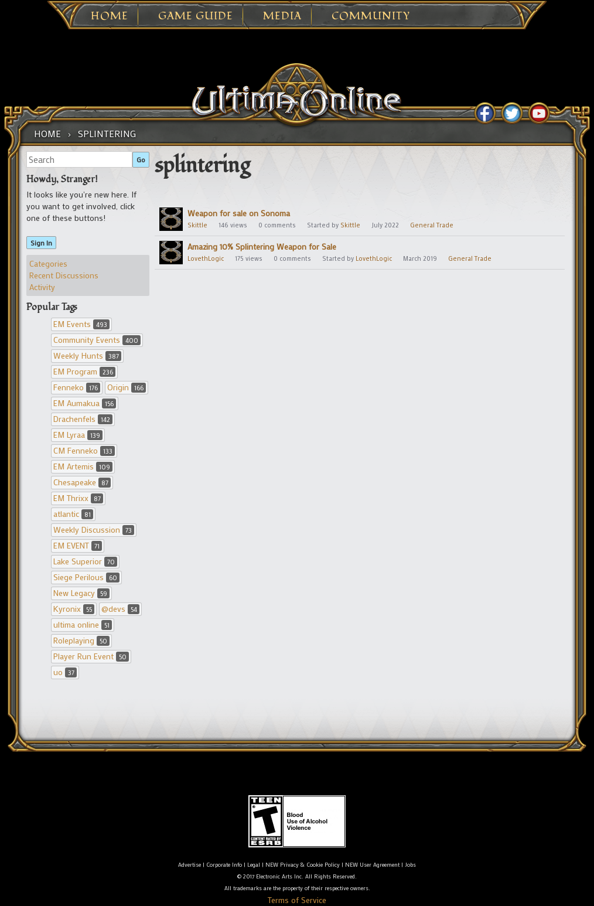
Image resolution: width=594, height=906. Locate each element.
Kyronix (73, 608)
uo (65, 671)
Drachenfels (82, 418)
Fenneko (76, 387)
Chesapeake (82, 482)
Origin (126, 387)
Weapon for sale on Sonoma (238, 213)
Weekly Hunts (87, 355)
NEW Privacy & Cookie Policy (302, 864)
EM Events (81, 323)
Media (282, 16)
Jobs (410, 864)
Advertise (189, 864)
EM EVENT (77, 545)
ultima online (82, 624)
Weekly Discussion (93, 529)
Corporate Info (224, 864)
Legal (253, 864)
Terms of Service (297, 899)
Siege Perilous (86, 577)
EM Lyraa (78, 434)
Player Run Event (91, 656)
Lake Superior (85, 561)
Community (371, 16)
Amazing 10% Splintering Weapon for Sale (261, 246)
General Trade (431, 225)
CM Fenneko (84, 450)
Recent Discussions (63, 275)
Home (109, 16)
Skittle (197, 225)
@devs (120, 608)
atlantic (73, 513)
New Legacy (81, 592)
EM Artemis (82, 466)
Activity (42, 286)
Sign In (41, 242)
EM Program (84, 371)
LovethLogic (205, 258)
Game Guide (195, 16)
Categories (48, 263)
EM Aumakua (84, 402)
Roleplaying (81, 640)
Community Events (97, 339)
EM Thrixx (78, 497)
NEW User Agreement (372, 864)
